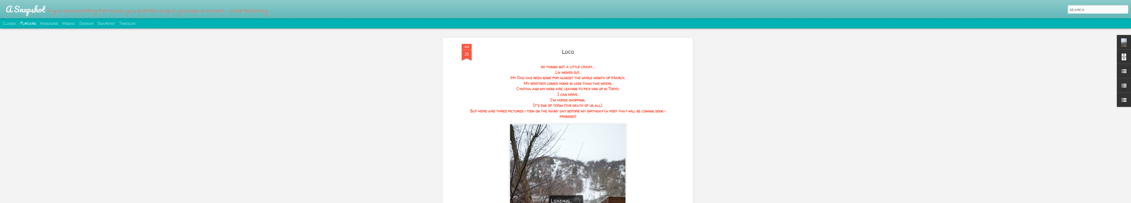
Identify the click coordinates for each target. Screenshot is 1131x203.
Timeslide (127, 23)
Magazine (49, 23)
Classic (9, 23)
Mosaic (68, 23)
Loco (568, 46)
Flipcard (28, 23)
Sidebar (86, 23)
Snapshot (106, 23)
